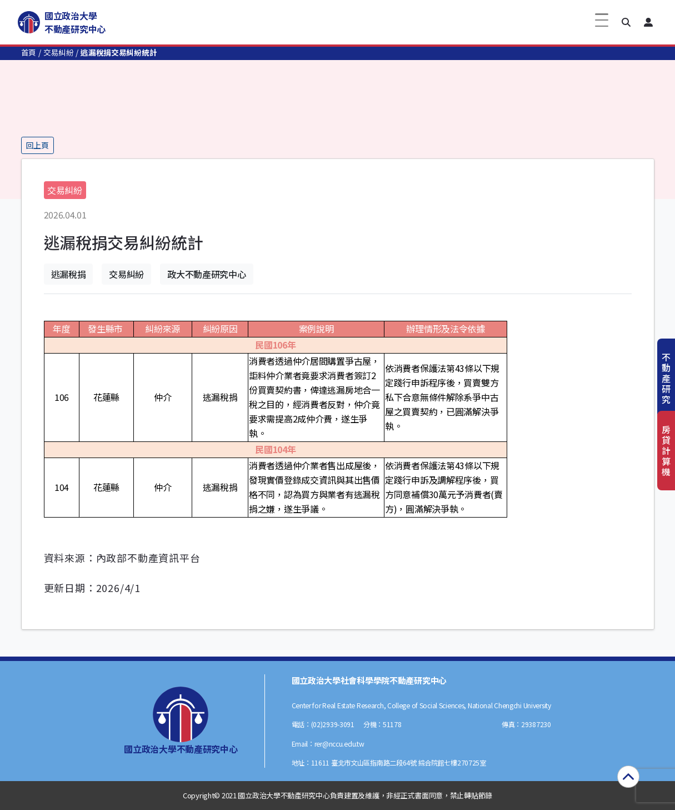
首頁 (28, 52)
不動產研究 (666, 378)
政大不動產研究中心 (206, 274)
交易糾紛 (58, 52)
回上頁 (37, 145)
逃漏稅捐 (68, 274)
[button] (626, 22)
